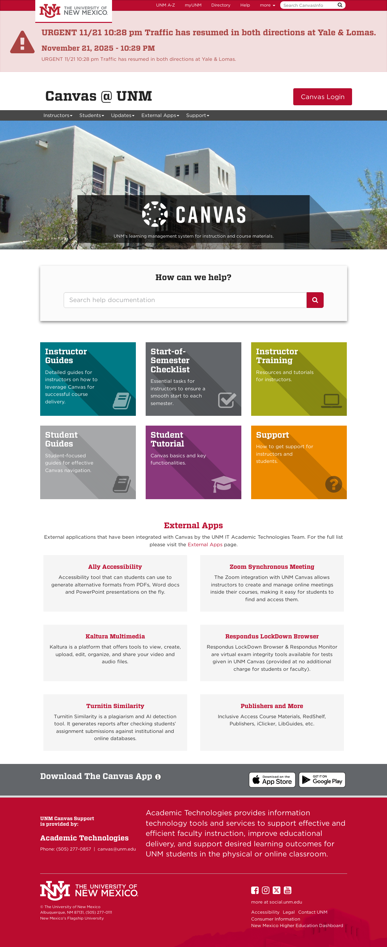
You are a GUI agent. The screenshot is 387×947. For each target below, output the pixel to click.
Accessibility (265, 912)
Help (245, 5)
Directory (221, 5)
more (267, 5)
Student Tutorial (167, 439)
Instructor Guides (66, 356)
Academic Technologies (84, 838)
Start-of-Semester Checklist (170, 360)
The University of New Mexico (73, 11)
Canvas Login (323, 97)
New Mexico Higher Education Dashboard (297, 925)
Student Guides (61, 439)
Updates (123, 116)
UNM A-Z (165, 5)
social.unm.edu (285, 902)
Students (92, 116)
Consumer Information (275, 919)
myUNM (193, 5)
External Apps (160, 116)
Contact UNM (313, 912)
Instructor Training (277, 356)
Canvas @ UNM (98, 96)
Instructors (58, 116)
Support (198, 116)
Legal (289, 912)
